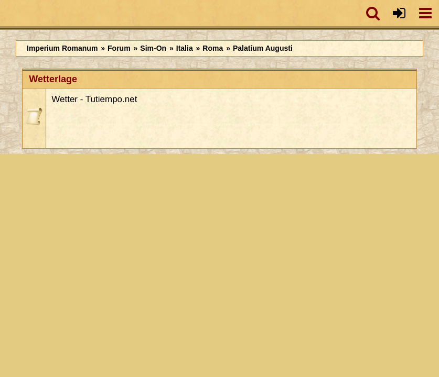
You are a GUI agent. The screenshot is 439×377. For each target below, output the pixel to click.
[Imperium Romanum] (5, 13)
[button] (372, 13)
